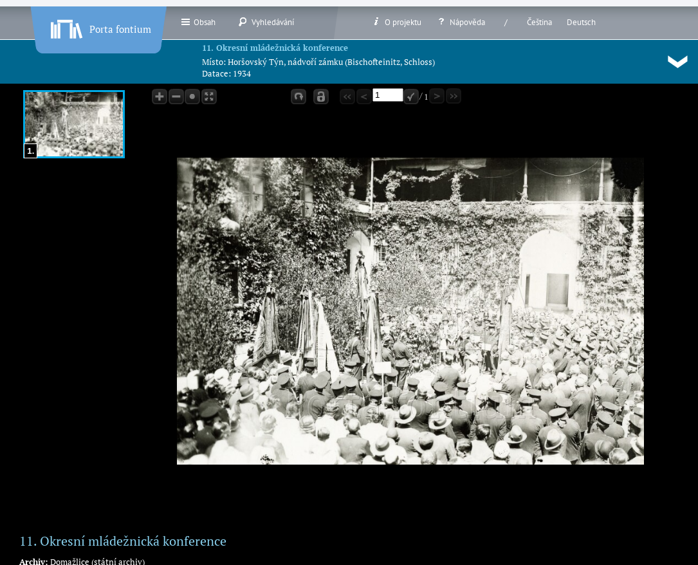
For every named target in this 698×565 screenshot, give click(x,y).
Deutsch (581, 22)
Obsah (198, 22)
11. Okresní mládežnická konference (275, 47)
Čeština (539, 22)
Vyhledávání (266, 22)
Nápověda (460, 22)
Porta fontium (99, 26)
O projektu (396, 22)
